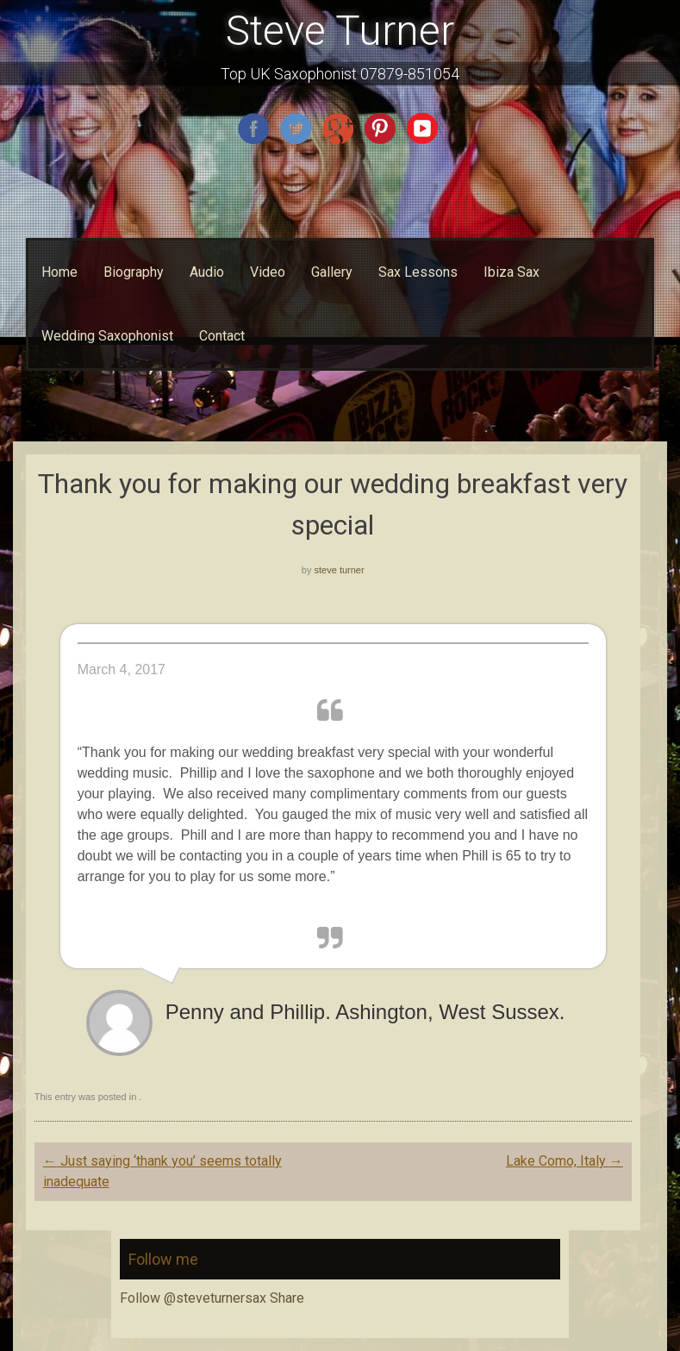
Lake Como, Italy (564, 1161)
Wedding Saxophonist (107, 336)
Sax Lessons (418, 272)
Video (267, 272)
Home (59, 272)
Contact (222, 336)
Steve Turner (340, 30)
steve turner (340, 570)
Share (287, 1298)
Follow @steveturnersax (193, 1298)
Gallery (331, 272)
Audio (207, 272)
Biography (133, 272)
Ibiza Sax (511, 272)
